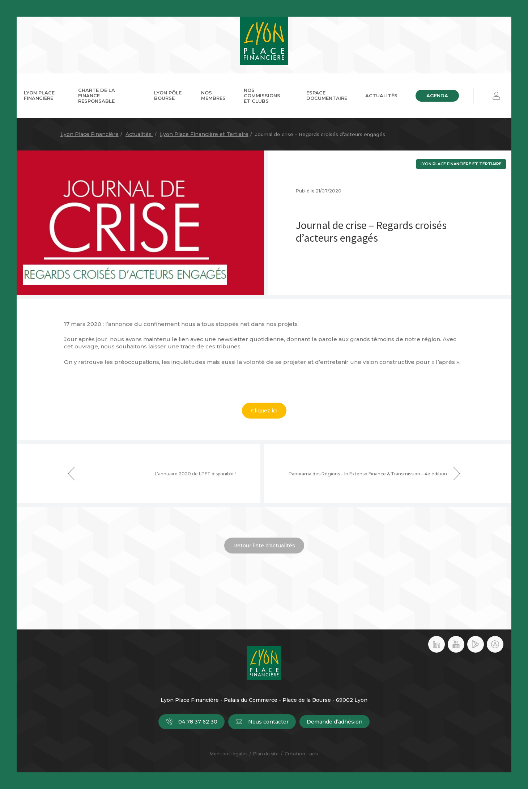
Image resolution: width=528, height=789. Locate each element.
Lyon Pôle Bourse (168, 95)
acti (313, 753)
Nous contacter (262, 721)
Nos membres (213, 95)
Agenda (437, 95)
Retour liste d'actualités (264, 545)
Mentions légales (228, 753)
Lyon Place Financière (39, 95)
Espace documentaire (326, 95)
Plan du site (266, 753)
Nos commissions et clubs (262, 95)
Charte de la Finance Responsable (96, 95)
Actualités (381, 95)
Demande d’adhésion (334, 721)
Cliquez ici (264, 410)
